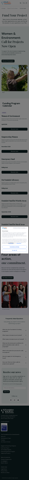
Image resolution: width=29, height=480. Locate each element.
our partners (11, 243)
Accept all (14, 250)
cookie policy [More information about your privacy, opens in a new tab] (18, 243)
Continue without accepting (19, 227)
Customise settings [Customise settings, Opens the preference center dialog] (14, 246)
